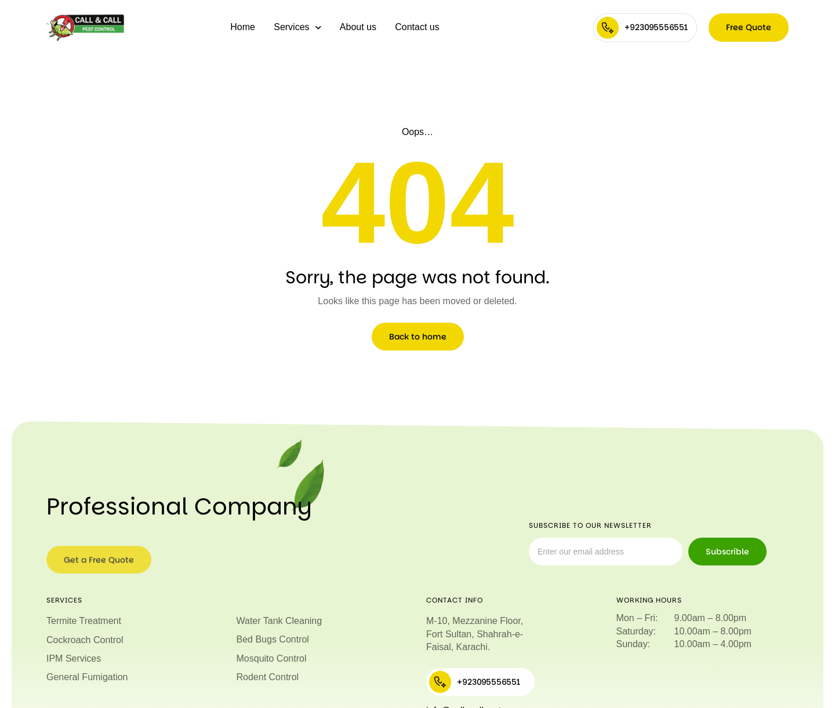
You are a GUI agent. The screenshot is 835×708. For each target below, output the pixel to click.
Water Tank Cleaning (279, 621)
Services (297, 28)
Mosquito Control (272, 658)
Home (242, 27)
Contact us (417, 27)
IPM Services (73, 658)
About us (358, 27)
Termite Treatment (83, 621)
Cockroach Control (85, 640)
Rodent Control (268, 677)
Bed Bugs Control (273, 639)
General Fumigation (87, 677)
